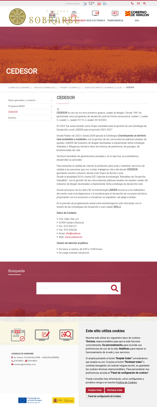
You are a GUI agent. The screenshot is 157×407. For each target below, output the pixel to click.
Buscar (114, 288)
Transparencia (115, 16)
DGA (137, 16)
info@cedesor (73, 233)
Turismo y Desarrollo (70, 88)
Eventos (12, 118)
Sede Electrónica (95, 16)
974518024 (17, 361)
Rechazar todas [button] (114, 390)
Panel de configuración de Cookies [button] (104, 396)
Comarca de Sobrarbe (19, 88)
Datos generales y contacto (21, 100)
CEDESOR (13, 112)
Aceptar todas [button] (95, 390)
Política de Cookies (126, 382)
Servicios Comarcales (44, 88)
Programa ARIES (16, 106)
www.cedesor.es (73, 237)
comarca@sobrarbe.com (23, 364)
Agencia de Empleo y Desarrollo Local (103, 88)
